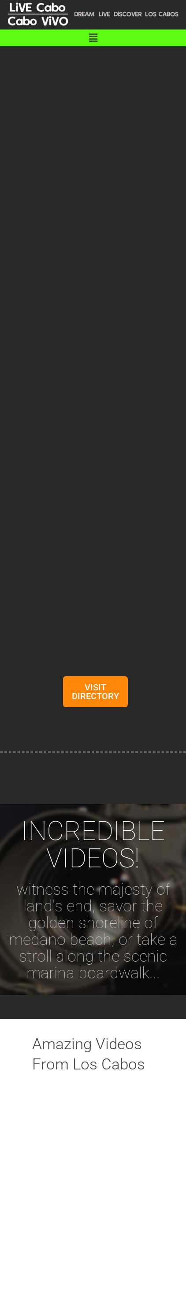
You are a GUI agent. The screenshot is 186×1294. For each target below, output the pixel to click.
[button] (93, 37)
